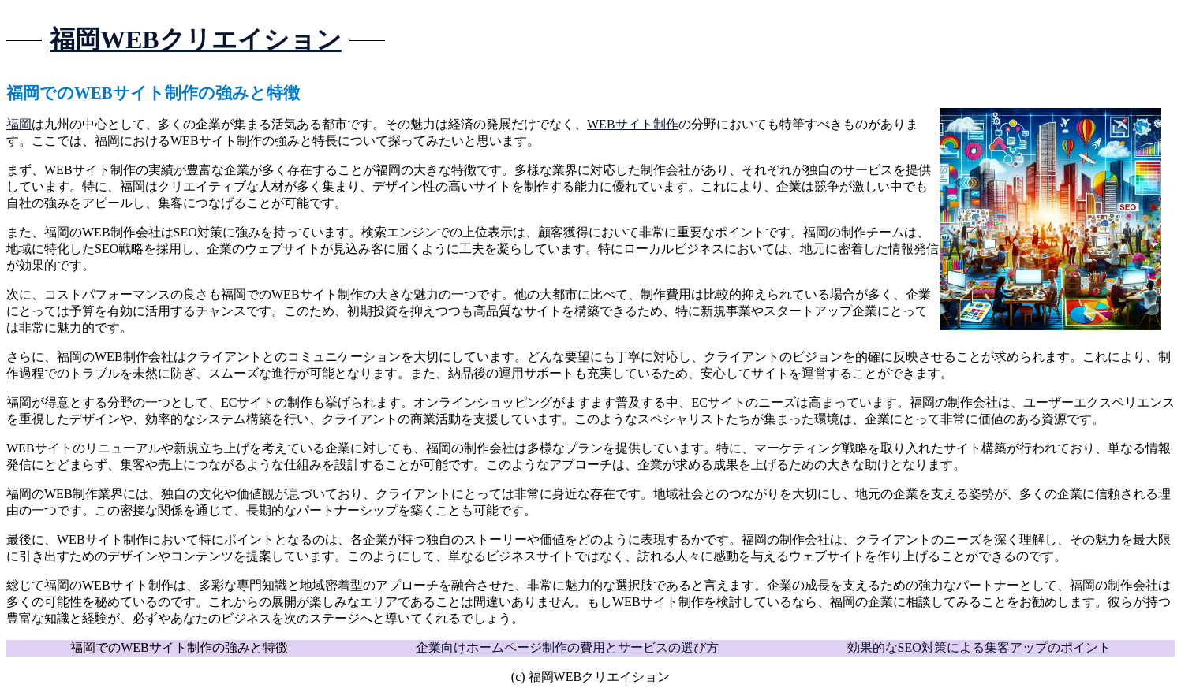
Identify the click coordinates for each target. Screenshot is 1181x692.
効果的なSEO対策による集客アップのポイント (979, 647)
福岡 (19, 124)
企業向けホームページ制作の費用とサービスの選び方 (567, 647)
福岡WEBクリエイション (196, 39)
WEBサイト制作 (632, 124)
